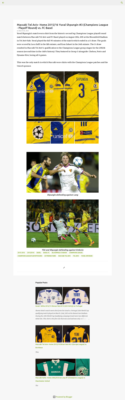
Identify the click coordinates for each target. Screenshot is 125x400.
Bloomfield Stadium (59, 252)
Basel (39, 252)
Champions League (76, 252)
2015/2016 (30, 252)
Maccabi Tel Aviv (64, 256)
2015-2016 (21, 252)
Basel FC (46, 252)
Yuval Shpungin (86, 256)
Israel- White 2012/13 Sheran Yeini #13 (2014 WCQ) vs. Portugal (59, 306)
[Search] (9, 2)
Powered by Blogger (62, 397)
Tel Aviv (76, 256)
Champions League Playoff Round (30, 256)
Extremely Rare (50, 256)
